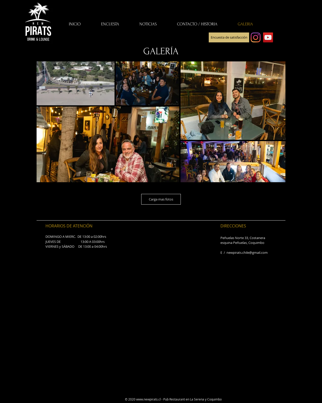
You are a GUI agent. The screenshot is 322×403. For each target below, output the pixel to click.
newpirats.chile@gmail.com (247, 252)
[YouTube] (268, 37)
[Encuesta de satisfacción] (229, 37)
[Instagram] (256, 37)
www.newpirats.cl (148, 399)
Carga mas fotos (161, 199)
